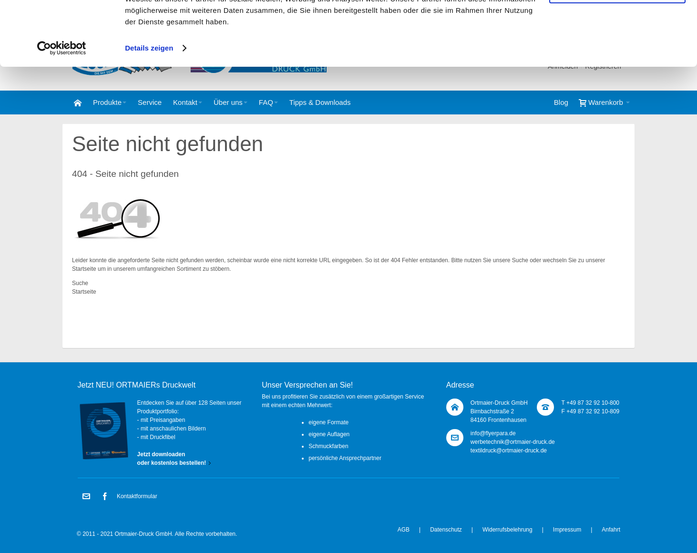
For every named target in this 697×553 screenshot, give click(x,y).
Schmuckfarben (328, 446)
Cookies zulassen (617, 23)
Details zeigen (149, 106)
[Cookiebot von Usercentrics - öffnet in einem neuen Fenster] (61, 107)
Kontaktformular (137, 496)
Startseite (84, 269)
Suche (520, 260)
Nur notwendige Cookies (617, 50)
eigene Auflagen (328, 434)
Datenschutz (446, 529)
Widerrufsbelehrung (507, 529)
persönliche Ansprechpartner (344, 458)
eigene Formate (328, 422)
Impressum (567, 529)
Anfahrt (611, 529)
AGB (404, 529)
